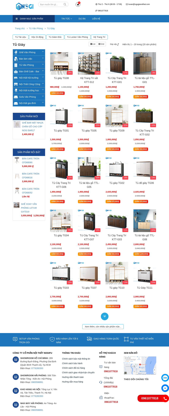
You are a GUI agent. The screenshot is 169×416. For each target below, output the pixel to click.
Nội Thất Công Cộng (27, 84)
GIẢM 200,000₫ (57, 143)
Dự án (82, 18)
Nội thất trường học (26, 90)
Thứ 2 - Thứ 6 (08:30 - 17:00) (109, 4)
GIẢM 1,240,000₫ (141, 243)
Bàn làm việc (23, 58)
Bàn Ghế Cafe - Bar (26, 71)
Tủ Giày (51, 28)
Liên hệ (96, 18)
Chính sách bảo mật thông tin (76, 344)
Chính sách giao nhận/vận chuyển (78, 358)
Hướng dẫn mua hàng (72, 367)
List (92, 44)
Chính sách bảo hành (72, 349)
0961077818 (102, 10)
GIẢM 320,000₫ (57, 94)
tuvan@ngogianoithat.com (138, 4)
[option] (29, 129)
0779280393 (37, 354)
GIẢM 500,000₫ (85, 143)
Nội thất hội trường (26, 77)
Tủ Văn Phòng (36, 28)
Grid (101, 44)
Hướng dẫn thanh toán (73, 363)
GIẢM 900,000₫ (57, 243)
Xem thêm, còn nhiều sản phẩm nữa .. (103, 312)
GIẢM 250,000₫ (85, 94)
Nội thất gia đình (25, 103)
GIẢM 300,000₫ (57, 292)
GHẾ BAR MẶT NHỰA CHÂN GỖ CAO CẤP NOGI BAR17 (32, 127)
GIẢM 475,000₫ (113, 193)
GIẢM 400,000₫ (85, 243)
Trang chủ (20, 28)
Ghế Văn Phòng (24, 52)
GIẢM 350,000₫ (140, 143)
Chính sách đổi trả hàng (73, 353)
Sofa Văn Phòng (25, 97)
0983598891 (37, 368)
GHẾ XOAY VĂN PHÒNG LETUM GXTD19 (29, 208)
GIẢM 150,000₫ (140, 94)
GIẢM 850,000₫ (85, 193)
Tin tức (66, 18)
